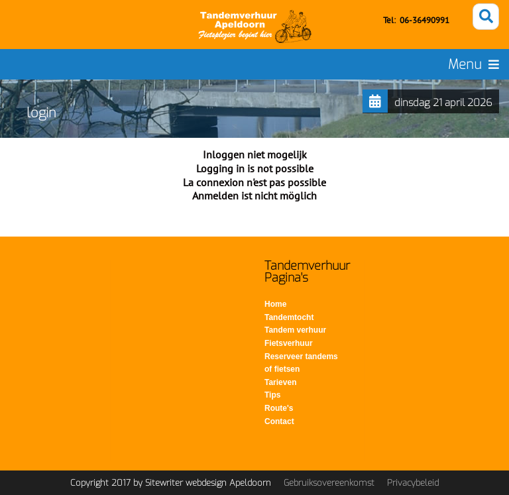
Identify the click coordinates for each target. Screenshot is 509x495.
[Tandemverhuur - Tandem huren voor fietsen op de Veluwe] (255, 26)
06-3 (408, 20)
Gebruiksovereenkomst (329, 482)
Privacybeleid (413, 482)
